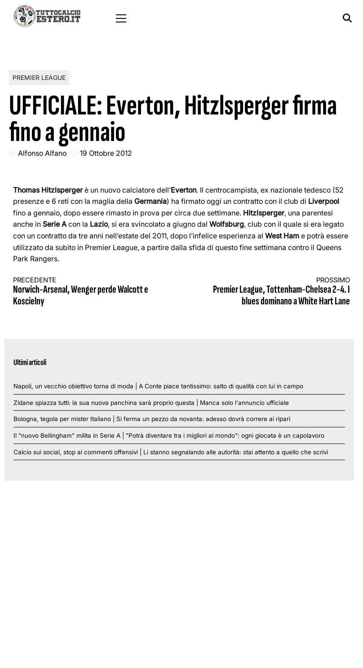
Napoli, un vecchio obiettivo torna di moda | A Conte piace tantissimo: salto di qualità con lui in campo (158, 386)
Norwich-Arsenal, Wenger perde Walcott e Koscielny (89, 292)
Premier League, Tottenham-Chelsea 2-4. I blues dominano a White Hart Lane (274, 292)
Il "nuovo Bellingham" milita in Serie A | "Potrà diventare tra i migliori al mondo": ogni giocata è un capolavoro (168, 435)
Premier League (39, 77)
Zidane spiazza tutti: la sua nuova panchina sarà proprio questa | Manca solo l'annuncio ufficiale (151, 402)
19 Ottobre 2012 (106, 153)
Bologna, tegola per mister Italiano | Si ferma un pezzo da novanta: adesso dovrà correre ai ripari (151, 418)
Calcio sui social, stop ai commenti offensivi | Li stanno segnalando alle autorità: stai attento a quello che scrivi (170, 452)
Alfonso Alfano (42, 153)
